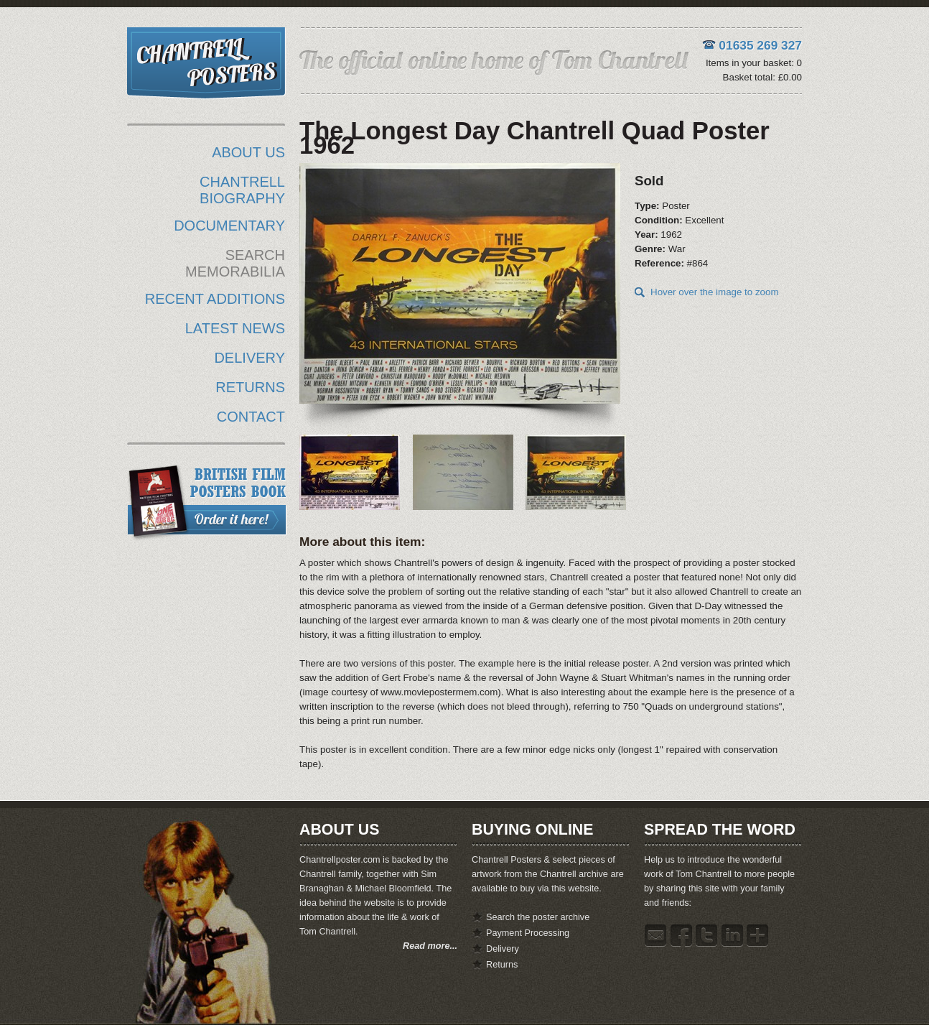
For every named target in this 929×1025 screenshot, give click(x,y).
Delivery (502, 949)
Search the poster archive (537, 917)
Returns (502, 965)
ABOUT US (248, 152)
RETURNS (250, 387)
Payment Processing (527, 933)
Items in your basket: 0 (754, 62)
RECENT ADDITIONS (215, 299)
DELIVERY (249, 358)
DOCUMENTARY (229, 225)
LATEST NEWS (235, 328)
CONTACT (251, 417)
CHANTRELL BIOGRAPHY (242, 190)
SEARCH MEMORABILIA (235, 263)
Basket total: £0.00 (762, 77)
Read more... (430, 946)
